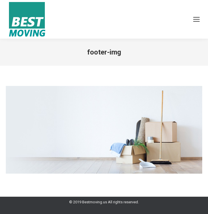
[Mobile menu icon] (196, 19)
